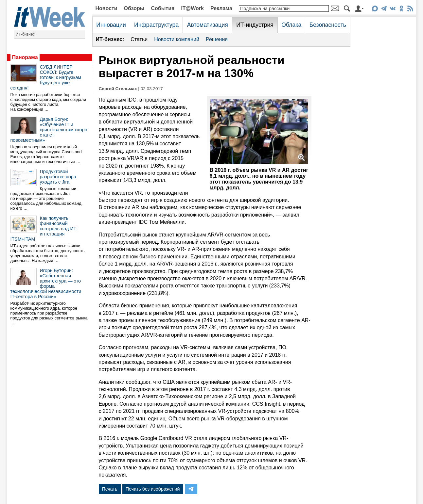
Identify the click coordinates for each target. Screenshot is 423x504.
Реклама (221, 8)
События (162, 8)
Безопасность (327, 25)
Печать (109, 489)
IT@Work (192, 8)
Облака (291, 25)
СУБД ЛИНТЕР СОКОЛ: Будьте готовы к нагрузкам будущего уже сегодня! (45, 77)
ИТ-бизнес (25, 34)
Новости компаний (176, 39)
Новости (106, 8)
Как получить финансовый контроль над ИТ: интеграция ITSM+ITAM (44, 229)
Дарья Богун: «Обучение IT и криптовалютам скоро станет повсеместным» (48, 130)
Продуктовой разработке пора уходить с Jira (58, 177)
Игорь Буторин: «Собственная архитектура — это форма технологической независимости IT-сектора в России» (45, 283)
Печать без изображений (153, 489)
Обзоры (134, 8)
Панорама (25, 57)
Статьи (139, 39)
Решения (217, 39)
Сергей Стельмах (118, 88)
